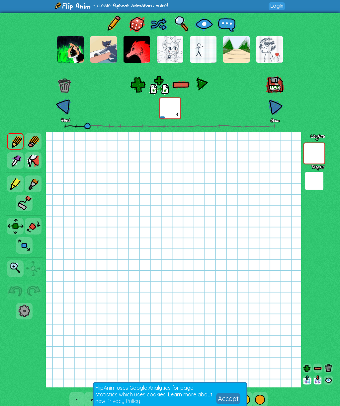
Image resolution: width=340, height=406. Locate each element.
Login (276, 6)
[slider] (87, 125)
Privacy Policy (123, 401)
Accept (228, 398)
